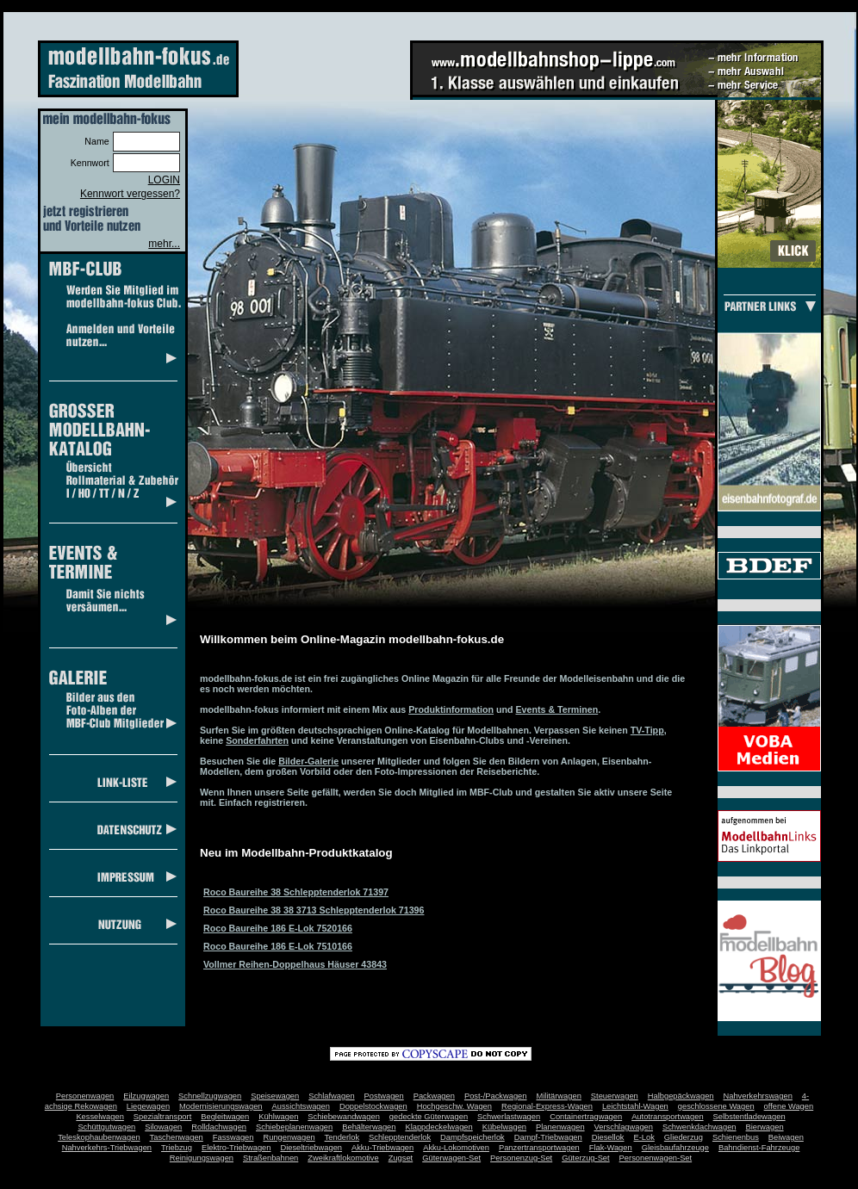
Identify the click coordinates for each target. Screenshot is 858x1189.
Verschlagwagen (623, 1127)
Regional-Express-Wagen (547, 1106)
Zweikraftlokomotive (343, 1158)
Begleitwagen (225, 1116)
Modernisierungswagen (220, 1106)
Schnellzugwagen (209, 1096)
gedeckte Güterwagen (428, 1116)
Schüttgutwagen (106, 1127)
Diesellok (608, 1137)
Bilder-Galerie (308, 761)
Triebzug (176, 1147)
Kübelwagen (504, 1127)
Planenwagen (560, 1127)
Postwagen (384, 1096)
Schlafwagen (331, 1096)
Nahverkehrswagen (758, 1096)
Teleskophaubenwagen (99, 1137)
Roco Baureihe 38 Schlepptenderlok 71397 (296, 892)
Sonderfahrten (257, 740)
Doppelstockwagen (373, 1106)
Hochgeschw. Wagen (454, 1106)
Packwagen (434, 1096)
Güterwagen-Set (451, 1158)
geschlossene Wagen (716, 1106)
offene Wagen (789, 1106)
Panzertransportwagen (539, 1147)
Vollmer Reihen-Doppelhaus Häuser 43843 (295, 964)
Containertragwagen (586, 1116)
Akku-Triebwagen (382, 1147)
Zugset (401, 1158)
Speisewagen (275, 1096)
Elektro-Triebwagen (236, 1147)
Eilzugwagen (146, 1096)
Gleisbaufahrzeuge (675, 1147)
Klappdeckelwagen (438, 1127)
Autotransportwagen (667, 1116)
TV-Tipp (647, 730)
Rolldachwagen (218, 1127)
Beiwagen (786, 1137)
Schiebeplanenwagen (294, 1127)
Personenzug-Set (521, 1158)
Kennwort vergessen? (130, 194)
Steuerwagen (614, 1096)
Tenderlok (342, 1137)
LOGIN (164, 180)
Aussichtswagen (301, 1106)
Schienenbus (735, 1137)
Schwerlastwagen (508, 1116)
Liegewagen (148, 1106)
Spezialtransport (162, 1116)
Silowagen (163, 1127)
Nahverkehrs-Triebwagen (107, 1147)
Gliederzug (683, 1137)
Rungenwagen (288, 1137)
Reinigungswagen (201, 1158)
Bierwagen (765, 1127)
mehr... (164, 244)
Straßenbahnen (270, 1158)
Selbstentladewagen (749, 1116)
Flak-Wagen (610, 1147)
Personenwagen (85, 1096)
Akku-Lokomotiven (456, 1147)
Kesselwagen (100, 1116)
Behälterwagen (368, 1127)
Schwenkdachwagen (699, 1127)
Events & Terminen (557, 709)
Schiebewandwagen (344, 1116)
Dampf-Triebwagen (548, 1137)
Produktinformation (451, 709)
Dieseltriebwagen (311, 1147)
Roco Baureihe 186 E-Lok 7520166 (277, 928)
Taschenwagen (176, 1137)
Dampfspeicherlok (472, 1137)
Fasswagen (233, 1137)
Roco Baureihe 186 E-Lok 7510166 (277, 946)
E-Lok (644, 1137)
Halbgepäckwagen (681, 1096)
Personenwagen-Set (656, 1158)
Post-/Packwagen (495, 1096)
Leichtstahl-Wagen (635, 1106)
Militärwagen (558, 1096)
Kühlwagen (278, 1116)
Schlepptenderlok (400, 1137)
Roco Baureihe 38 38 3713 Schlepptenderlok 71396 (313, 910)
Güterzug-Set (585, 1158)
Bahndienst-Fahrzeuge (758, 1147)
